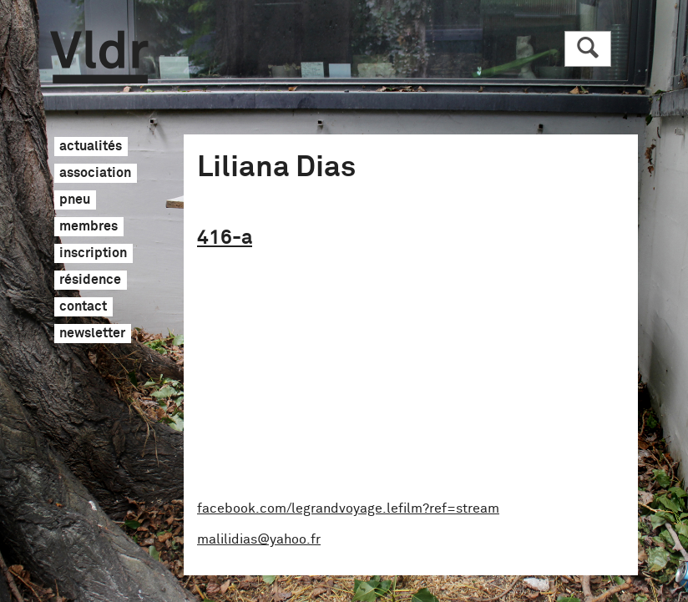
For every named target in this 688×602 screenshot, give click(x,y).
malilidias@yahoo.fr (259, 539)
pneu (74, 200)
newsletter (92, 334)
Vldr (99, 57)
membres (88, 227)
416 (224, 238)
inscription (93, 254)
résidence (90, 280)
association (95, 173)
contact (83, 307)
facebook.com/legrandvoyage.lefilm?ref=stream (348, 508)
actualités (90, 147)
